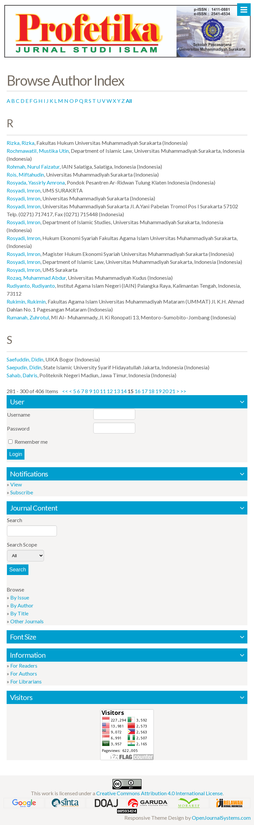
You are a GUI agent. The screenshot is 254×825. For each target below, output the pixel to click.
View (16, 484)
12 (110, 391)
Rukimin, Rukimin (26, 301)
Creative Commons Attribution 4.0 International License (159, 793)
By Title (19, 613)
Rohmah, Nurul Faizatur (33, 166)
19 (158, 391)
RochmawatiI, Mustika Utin (38, 150)
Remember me (31, 441)
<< (65, 391)
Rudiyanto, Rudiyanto (31, 285)
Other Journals (27, 621)
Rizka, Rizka (20, 143)
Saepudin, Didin (24, 367)
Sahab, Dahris (22, 375)
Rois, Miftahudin (25, 174)
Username (18, 414)
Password (18, 428)
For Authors (23, 673)
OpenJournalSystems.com (221, 817)
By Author (21, 605)
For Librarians (26, 681)
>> (183, 391)
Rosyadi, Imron (23, 190)
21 (172, 391)
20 (165, 391)
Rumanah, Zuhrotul (28, 317)
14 (124, 391)
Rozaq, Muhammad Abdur (36, 277)
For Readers (23, 665)
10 (96, 391)
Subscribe (21, 492)
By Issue (19, 597)
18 (151, 391)
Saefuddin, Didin (25, 359)
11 (103, 391)
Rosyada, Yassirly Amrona (36, 182)
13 (117, 391)
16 (138, 391)
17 (145, 391)
